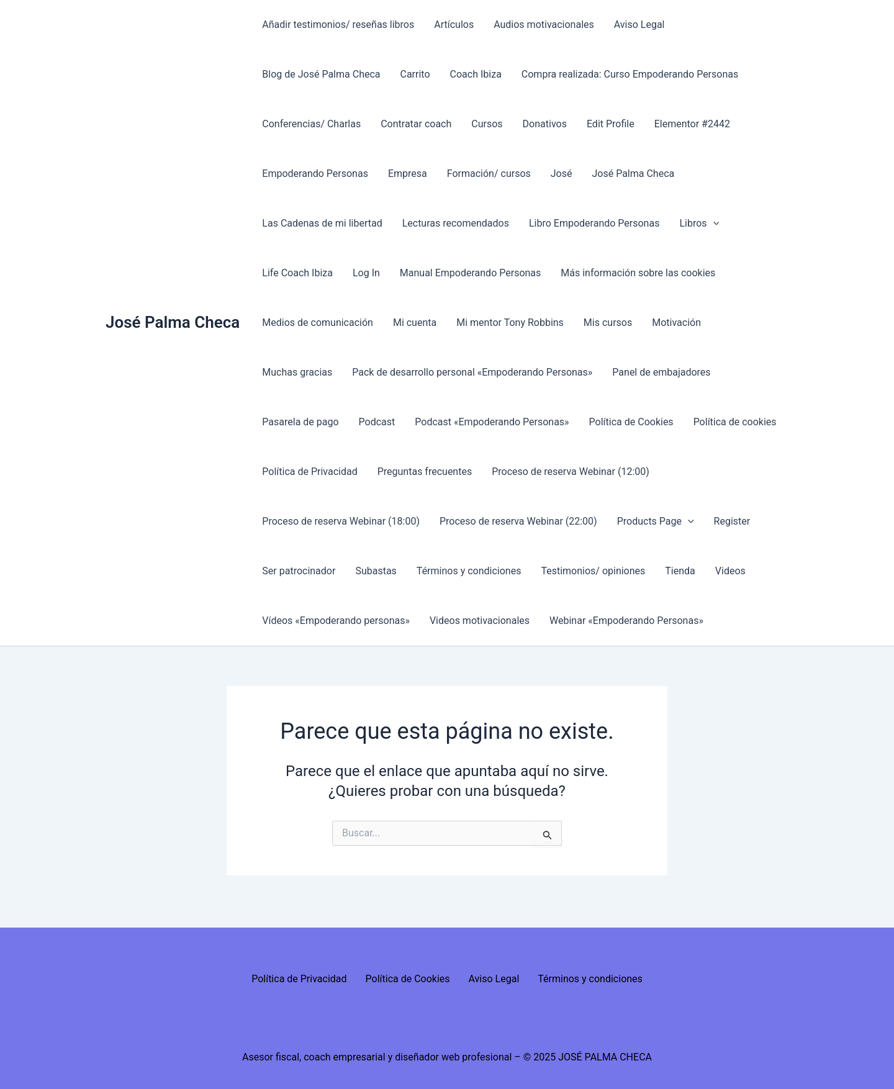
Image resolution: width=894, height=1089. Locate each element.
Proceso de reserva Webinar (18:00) (341, 521)
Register (732, 521)
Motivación (676, 322)
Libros (699, 223)
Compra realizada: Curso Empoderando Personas (630, 74)
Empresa (407, 173)
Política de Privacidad (309, 471)
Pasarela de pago (300, 422)
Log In (366, 273)
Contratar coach (416, 124)
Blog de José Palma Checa (321, 74)
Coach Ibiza (476, 74)
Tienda (680, 571)
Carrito (415, 74)
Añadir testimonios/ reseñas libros (338, 24)
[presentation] (713, 223)
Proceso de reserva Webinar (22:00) (518, 521)
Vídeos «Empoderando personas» (336, 620)
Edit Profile (610, 124)
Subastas (375, 571)
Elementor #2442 (692, 124)
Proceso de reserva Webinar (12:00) (570, 471)
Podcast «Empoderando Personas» (492, 422)
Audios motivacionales (544, 24)
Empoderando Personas (315, 173)
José (561, 173)
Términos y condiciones (469, 571)
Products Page (655, 521)
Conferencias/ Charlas (311, 124)
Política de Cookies (631, 422)
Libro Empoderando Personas (594, 223)
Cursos (486, 124)
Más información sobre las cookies (638, 273)
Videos (730, 571)
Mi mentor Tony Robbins (510, 322)
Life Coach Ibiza (297, 273)
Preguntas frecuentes (424, 471)
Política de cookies (735, 422)
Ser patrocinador (298, 571)
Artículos (454, 24)
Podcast (377, 422)
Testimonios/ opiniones (593, 571)
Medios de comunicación (317, 322)
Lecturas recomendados (455, 223)
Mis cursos (608, 322)
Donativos (545, 124)
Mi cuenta (414, 322)
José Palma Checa (173, 322)
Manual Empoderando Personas (470, 273)
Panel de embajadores (661, 372)
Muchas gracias (297, 372)
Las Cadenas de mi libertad (322, 223)
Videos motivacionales (480, 620)
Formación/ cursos (489, 173)
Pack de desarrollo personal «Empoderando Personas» (472, 372)
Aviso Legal (639, 24)
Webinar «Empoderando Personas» (626, 620)
